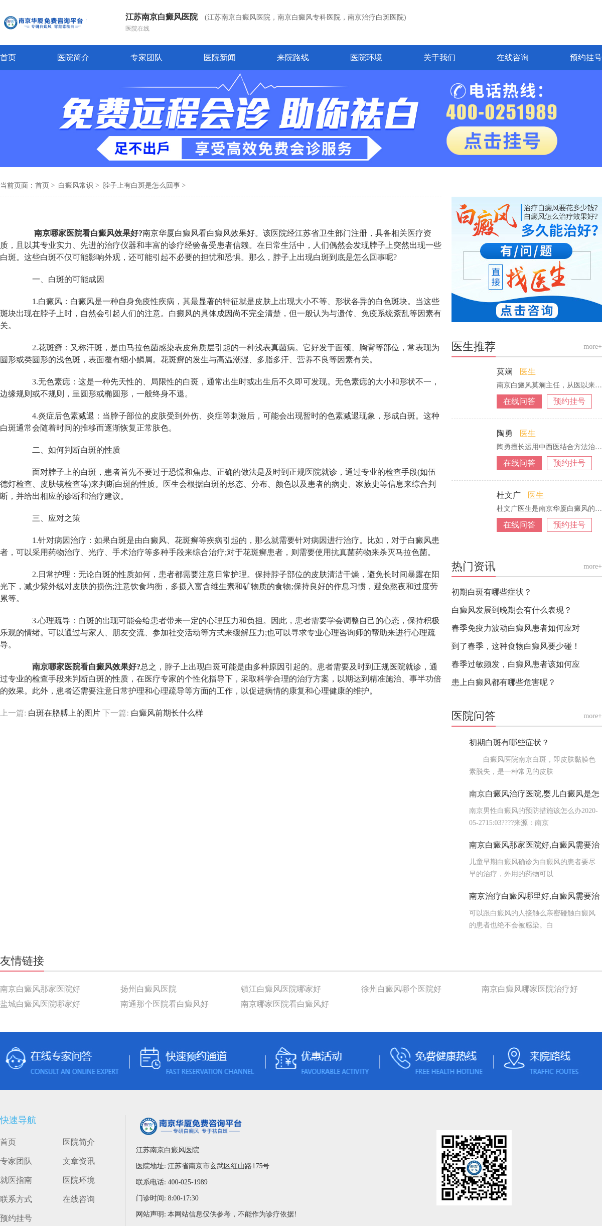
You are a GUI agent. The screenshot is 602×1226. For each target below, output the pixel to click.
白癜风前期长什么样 (166, 713)
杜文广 (510, 495)
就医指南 (16, 1180)
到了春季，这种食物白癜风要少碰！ (516, 646)
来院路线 (293, 57)
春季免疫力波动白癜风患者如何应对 (516, 628)
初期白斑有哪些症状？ (492, 592)
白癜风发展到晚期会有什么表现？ (512, 610)
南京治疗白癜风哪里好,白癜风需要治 (534, 896)
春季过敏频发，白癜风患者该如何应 (516, 664)
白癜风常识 (76, 185)
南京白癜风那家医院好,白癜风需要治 (534, 845)
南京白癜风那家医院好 (40, 989)
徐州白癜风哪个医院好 (401, 989)
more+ (592, 346)
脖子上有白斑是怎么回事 (142, 185)
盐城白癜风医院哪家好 (40, 1004)
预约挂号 (586, 57)
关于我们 (439, 57)
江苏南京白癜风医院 (161, 17)
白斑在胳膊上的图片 (64, 713)
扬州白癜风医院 (148, 989)
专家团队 (146, 57)
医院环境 (366, 57)
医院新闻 (220, 57)
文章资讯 (79, 1161)
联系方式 (16, 1199)
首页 (8, 57)
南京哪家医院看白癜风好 (285, 1004)
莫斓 (506, 371)
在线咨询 (513, 57)
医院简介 (73, 57)
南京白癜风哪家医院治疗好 (530, 989)
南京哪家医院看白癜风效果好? (79, 233)
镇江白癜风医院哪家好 (281, 989)
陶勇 (506, 433)
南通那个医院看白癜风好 (164, 1004)
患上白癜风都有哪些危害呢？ (504, 682)
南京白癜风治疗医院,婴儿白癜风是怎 (534, 793)
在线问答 (519, 401)
